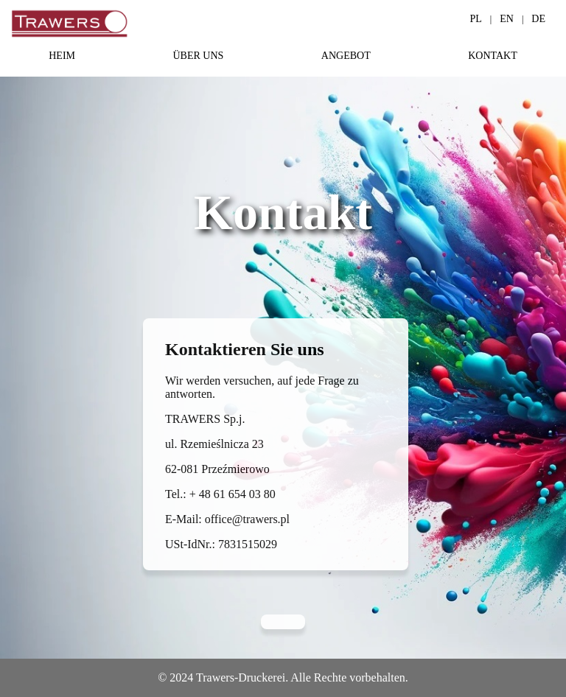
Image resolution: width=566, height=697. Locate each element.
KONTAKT (492, 55)
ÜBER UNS (197, 55)
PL (476, 18)
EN (507, 18)
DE (538, 18)
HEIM (62, 55)
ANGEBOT (346, 55)
